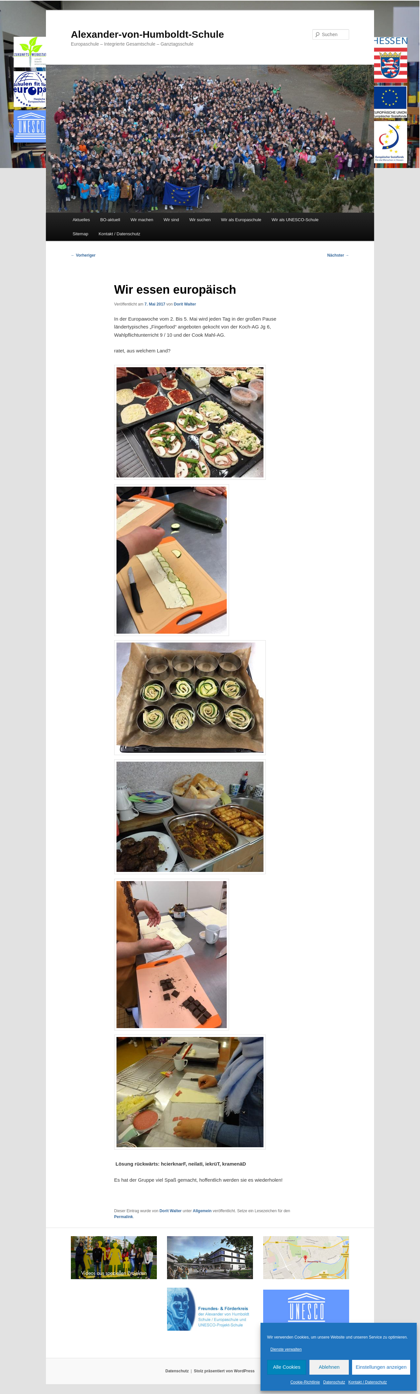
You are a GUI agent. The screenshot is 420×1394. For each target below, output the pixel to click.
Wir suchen (200, 219)
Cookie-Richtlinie (305, 1382)
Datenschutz (334, 1382)
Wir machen (142, 219)
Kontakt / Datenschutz (367, 1382)
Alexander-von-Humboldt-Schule (147, 34)
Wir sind (171, 219)
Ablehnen (329, 1367)
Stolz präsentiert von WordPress (224, 1371)
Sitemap (80, 233)
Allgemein (202, 1211)
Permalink (123, 1216)
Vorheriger (83, 255)
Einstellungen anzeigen (381, 1367)
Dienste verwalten (286, 1349)
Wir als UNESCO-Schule (295, 219)
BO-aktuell (110, 219)
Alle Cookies (286, 1367)
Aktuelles (81, 219)
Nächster (338, 255)
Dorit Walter (185, 304)
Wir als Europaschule (241, 219)
